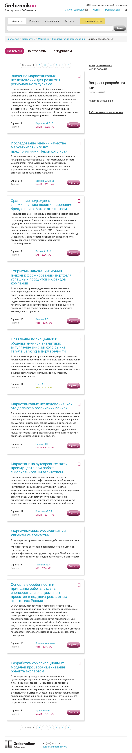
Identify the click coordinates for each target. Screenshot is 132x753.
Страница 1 (28, 65)
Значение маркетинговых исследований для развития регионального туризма (35, 80)
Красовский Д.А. (44, 511)
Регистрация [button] (112, 9)
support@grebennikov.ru (55, 746)
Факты (69, 21)
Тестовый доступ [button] (92, 21)
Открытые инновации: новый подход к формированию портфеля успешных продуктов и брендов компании (41, 277)
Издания (34, 21)
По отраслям (37, 51)
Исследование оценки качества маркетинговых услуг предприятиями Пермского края (39, 147)
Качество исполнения (101, 101)
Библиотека (13, 39)
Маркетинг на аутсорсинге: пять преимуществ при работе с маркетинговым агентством (39, 468)
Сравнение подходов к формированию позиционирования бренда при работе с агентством (41, 205)
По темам (14, 51)
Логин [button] (96, 9)
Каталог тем (28, 39)
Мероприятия (52, 21)
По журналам (61, 51)
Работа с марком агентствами (106, 112)
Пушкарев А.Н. (43, 710)
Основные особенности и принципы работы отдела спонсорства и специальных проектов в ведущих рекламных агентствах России (39, 592)
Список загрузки (76, 9)
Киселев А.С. (42, 319)
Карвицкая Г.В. (43, 123)
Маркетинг (43, 39)
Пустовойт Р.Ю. (43, 251)
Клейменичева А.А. (45, 643)
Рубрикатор (17, 21)
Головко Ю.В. (42, 444)
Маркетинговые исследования (68, 39)
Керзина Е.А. (42, 181)
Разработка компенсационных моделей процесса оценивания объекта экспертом (38, 667)
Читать (73, 125)
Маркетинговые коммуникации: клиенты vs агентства (39, 533)
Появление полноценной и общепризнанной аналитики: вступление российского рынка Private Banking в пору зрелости (38, 345)
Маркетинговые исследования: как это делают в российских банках (41, 406)
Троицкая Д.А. (43, 564)
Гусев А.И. (41, 384)
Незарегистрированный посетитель (107, 5)
